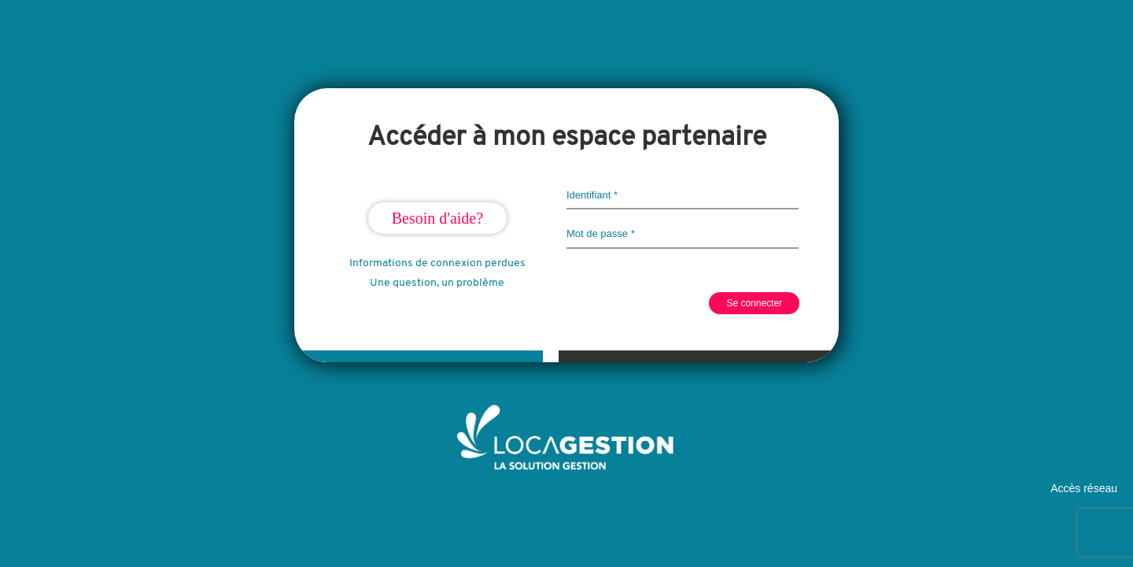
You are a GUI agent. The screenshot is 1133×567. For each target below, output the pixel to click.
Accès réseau (1083, 488)
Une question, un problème (437, 283)
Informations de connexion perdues (437, 263)
